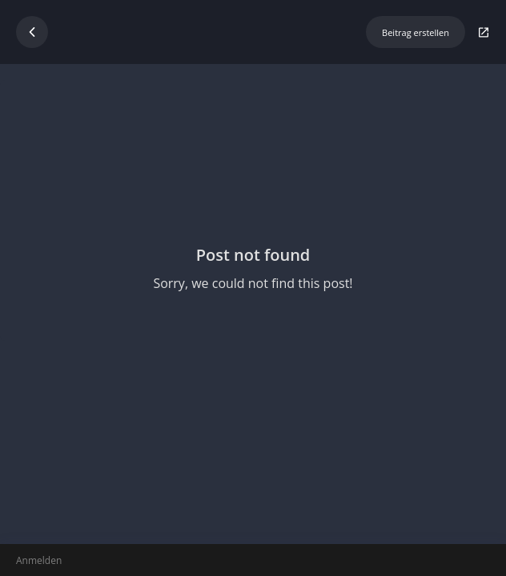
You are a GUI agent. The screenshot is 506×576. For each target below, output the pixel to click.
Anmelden (39, 560)
